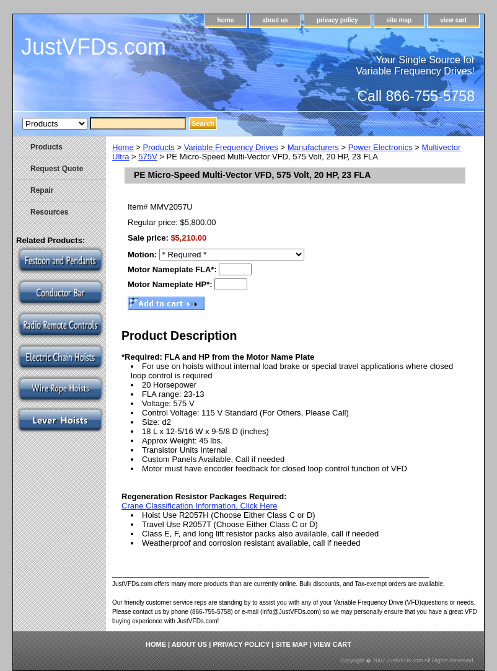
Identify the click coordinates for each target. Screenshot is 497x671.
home (226, 20)
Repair (41, 190)
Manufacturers (313, 147)
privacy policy (337, 20)
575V (147, 156)
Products (159, 147)
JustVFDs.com (93, 47)
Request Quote (56, 168)
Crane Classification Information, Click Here (199, 505)
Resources (49, 212)
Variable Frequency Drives (231, 147)
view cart (453, 20)
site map (399, 20)
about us (275, 20)
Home (123, 147)
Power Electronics (380, 147)
